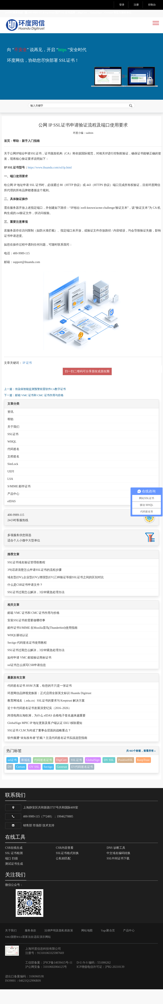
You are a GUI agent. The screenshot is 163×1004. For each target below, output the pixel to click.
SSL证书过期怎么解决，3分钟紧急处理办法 (36, 606)
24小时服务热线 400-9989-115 (23, 12)
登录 (121, 4)
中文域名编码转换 (118, 867)
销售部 (27, 840)
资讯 (10, 426)
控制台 (152, 4)
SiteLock (12, 478)
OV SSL (34, 781)
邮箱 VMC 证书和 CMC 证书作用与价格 (33, 627)
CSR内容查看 (64, 862)
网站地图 (87, 945)
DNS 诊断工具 (116, 862)
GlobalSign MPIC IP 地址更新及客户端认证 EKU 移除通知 (44, 737)
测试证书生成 (14, 878)
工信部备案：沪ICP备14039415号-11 (48, 977)
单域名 (25, 774)
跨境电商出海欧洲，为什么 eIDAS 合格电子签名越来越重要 (46, 730)
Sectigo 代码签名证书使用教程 (27, 657)
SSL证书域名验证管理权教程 (26, 577)
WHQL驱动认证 (17, 650)
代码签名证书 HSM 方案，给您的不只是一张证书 (39, 700)
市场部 (37, 840)
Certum (20, 781)
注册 (136, 4)
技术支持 (48, 840)
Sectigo (48, 781)
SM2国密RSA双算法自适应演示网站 (28, 951)
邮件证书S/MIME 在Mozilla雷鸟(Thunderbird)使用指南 (42, 642)
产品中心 (13, 508)
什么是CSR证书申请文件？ (25, 599)
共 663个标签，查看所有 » (141, 765)
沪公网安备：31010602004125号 (46, 981)
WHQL (11, 456)
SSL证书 (12, 448)
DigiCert (61, 774)
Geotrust (62, 781)
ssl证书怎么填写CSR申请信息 (26, 679)
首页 (7, 155)
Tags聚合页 (108, 945)
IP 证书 (27, 377)
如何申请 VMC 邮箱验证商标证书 (29, 672)
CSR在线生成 (13, 862)
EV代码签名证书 (82, 781)
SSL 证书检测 (14, 867)
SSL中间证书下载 (118, 873)
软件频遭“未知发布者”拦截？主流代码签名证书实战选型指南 (47, 752)
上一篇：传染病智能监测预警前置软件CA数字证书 (35, 403)
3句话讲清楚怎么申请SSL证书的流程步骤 (34, 584)
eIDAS (11, 516)
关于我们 (13, 441)
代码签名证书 (43, 774)
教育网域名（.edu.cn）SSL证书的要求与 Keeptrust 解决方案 (46, 715)
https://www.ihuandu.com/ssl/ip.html (50, 182)
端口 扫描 (11, 873)
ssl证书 (12, 774)
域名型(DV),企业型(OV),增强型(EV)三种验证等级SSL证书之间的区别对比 (55, 592)
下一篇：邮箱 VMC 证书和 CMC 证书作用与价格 (33, 409)
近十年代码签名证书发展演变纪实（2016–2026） (39, 722)
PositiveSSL (125, 774)
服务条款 (30, 945)
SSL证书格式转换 (67, 867)
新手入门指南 (31, 155)
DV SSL (109, 774)
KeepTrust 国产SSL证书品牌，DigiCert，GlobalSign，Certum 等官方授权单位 (87, 12)
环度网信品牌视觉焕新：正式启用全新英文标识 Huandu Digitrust (49, 707)
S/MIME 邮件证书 (19, 501)
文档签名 (13, 471)
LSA (10, 493)
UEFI (10, 486)
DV (10, 781)
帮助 (16, 155)
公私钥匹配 (63, 873)
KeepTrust (143, 774)
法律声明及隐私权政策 (58, 945)
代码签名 (13, 463)
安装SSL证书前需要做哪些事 (26, 635)
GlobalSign (93, 774)
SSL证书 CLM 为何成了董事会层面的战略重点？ (39, 745)
